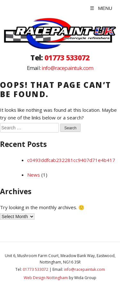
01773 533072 (67, 58)
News (33, 174)
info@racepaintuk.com (67, 68)
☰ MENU (101, 8)
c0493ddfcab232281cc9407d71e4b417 (71, 160)
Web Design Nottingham (46, 277)
